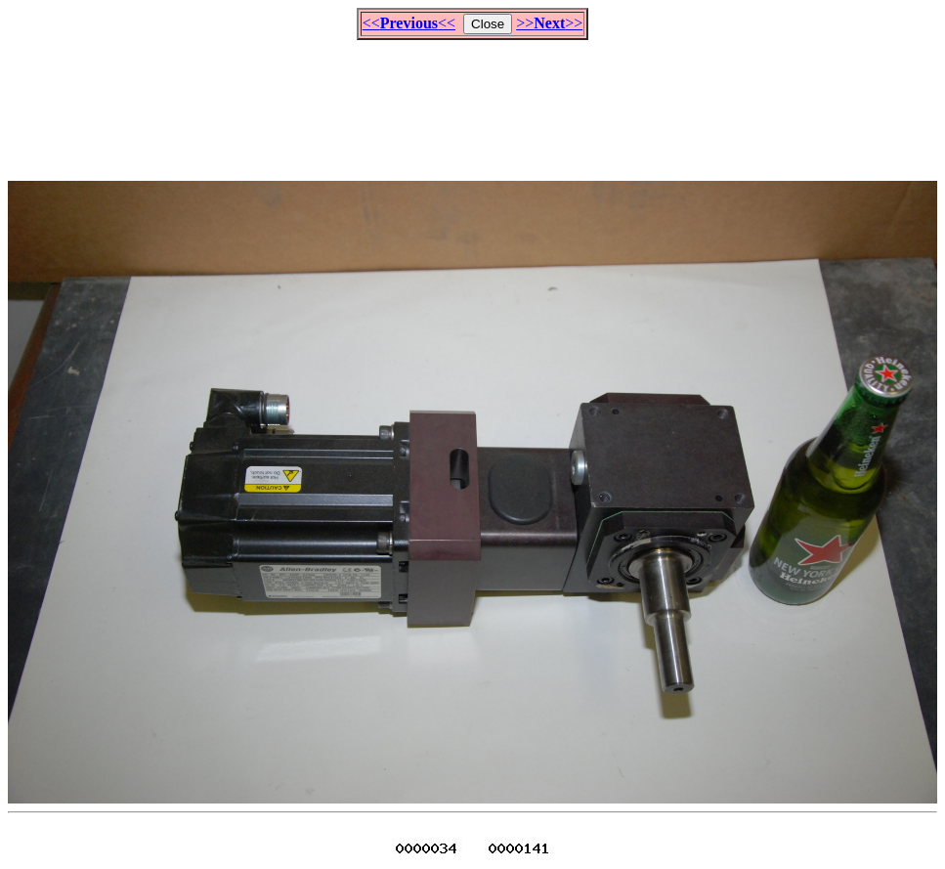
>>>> (549, 23)
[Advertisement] (473, 102)
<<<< (409, 23)
